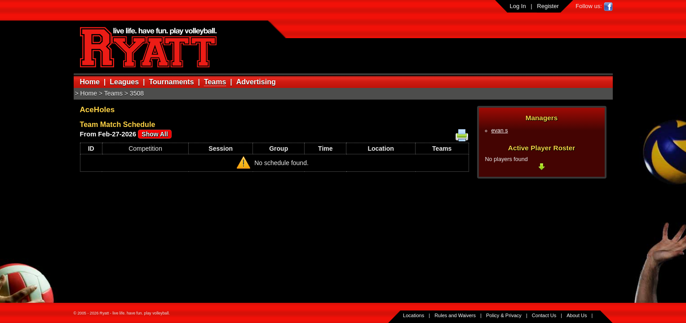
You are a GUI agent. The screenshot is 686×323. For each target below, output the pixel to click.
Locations (413, 315)
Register (547, 6)
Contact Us (544, 315)
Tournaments (171, 82)
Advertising (256, 82)
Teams (215, 82)
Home (90, 82)
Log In (518, 6)
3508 (137, 93)
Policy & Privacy (504, 315)
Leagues (124, 82)
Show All (155, 134)
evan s (499, 130)
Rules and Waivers (455, 315)
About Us (577, 315)
